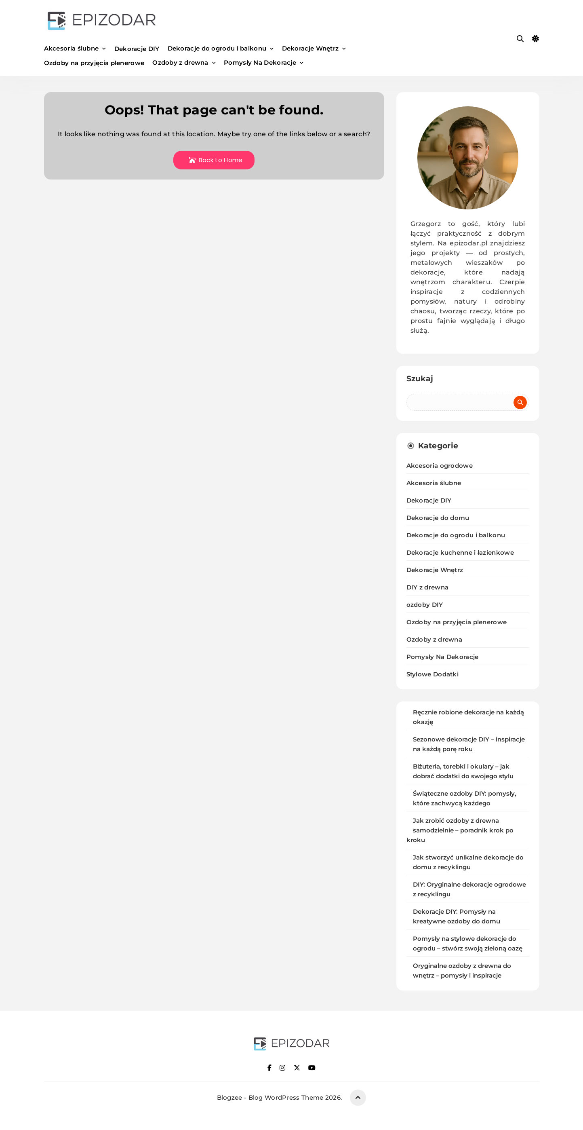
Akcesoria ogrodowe (439, 465)
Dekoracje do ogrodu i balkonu (217, 48)
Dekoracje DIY (137, 49)
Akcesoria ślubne (71, 48)
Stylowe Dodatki (432, 674)
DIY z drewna (427, 587)
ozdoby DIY (424, 604)
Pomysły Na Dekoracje (260, 62)
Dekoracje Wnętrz (310, 48)
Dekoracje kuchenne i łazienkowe (460, 552)
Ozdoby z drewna (180, 62)
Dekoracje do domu (437, 518)
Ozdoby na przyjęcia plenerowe (94, 63)
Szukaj (420, 378)
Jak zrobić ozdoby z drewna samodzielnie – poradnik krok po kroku (460, 830)
